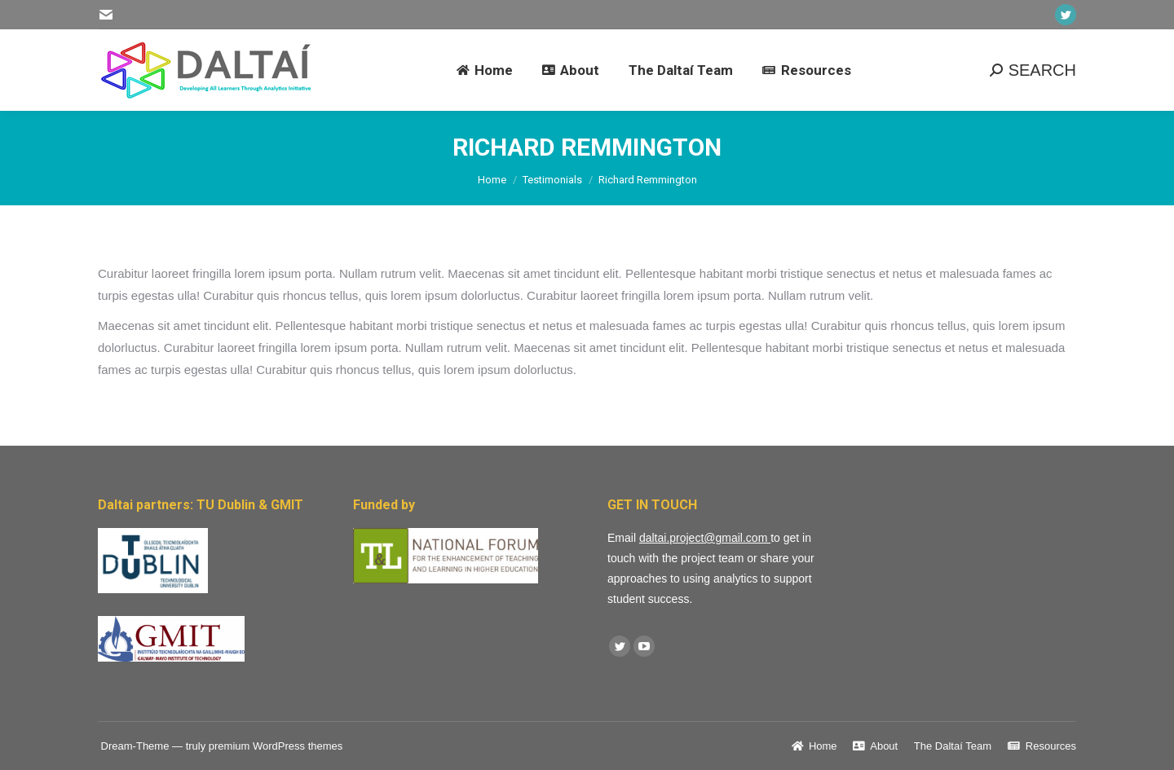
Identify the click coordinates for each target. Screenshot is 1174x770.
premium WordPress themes (275, 746)
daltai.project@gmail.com (704, 537)
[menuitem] (484, 70)
